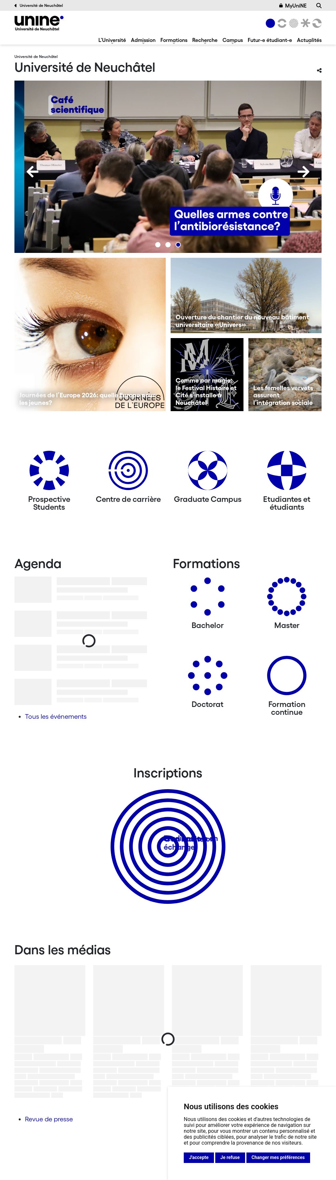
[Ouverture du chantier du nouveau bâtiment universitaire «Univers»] (246, 295)
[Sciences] (293, 23)
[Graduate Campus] (208, 472)
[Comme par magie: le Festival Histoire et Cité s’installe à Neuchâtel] (207, 374)
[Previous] (32, 171)
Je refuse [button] (230, 1157)
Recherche (205, 40)
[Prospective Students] (49, 472)
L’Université (112, 40)
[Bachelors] (208, 599)
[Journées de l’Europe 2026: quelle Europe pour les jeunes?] (90, 334)
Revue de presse (49, 1119)
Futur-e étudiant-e (270, 40)
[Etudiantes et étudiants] (287, 472)
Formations (173, 40)
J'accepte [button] (199, 1157)
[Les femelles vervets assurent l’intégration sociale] (285, 374)
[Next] (303, 171)
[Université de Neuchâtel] (39, 23)
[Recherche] (319, 6)
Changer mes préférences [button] (278, 1157)
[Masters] (287, 599)
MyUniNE (293, 6)
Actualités (309, 40)
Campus (232, 40)
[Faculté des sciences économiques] (316, 23)
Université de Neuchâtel (38, 5)
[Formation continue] (287, 678)
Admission (143, 40)
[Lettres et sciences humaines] (281, 23)
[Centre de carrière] (128, 472)
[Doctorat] (208, 678)
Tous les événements (56, 716)
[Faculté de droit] (304, 23)
